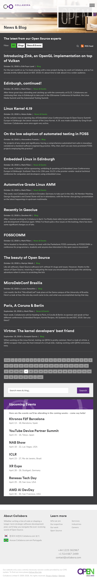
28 (46, 366)
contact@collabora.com (68, 557)
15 (73, 360)
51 (75, 371)
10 (51, 360)
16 (77, 360)
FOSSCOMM (14, 235)
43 (36, 371)
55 (6, 377)
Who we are (55, 521)
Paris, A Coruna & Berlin (24, 306)
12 (59, 360)
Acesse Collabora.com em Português (23, 540)
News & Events (36, 45)
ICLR (13, 454)
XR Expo (15, 466)
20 (6, 366)
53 (84, 371)
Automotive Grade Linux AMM (30, 185)
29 (51, 366)
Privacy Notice (52, 576)
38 (11, 371)
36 (86, 366)
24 (26, 366)
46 (50, 371)
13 (64, 360)
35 (81, 366)
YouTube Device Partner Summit (34, 431)
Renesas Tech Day (23, 478)
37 (6, 371)
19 (90, 360)
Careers (75, 527)
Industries (76, 524)
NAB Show (17, 442)
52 (79, 371)
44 (41, 371)
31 (61, 366)
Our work (54, 527)
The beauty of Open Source (27, 258)
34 (76, 366)
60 (31, 377)
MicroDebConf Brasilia (23, 283)
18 (86, 360)
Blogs (22, 45)
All (13, 45)
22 (16, 366)
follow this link (35, 572)
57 (16, 377)
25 (31, 366)
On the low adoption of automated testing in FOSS (46, 134)
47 (55, 371)
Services (76, 521)
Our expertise (56, 524)
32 (66, 366)
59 (26, 377)
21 (11, 366)
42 (31, 371)
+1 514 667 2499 (69, 554)
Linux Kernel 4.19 (18, 109)
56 (11, 377)
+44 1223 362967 (68, 550)
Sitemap (61, 576)
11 (55, 360)
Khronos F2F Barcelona (26, 419)
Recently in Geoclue (20, 210)
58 (21, 377)
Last (40, 377)
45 (45, 371)
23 (21, 366)
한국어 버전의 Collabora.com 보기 (21, 536)
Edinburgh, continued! (23, 83)
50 (70, 371)
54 (89, 371)
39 (16, 371)
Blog (39, 66)
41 (26, 371)
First (7, 360)
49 (65, 371)
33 (71, 366)
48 (60, 371)
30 (56, 366)
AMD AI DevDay (21, 490)
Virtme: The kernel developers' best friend (39, 331)
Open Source (56, 530)
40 (21, 371)
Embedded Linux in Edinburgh (29, 159)
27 (41, 366)
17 (81, 360)
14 (68, 360)
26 (36, 366)
